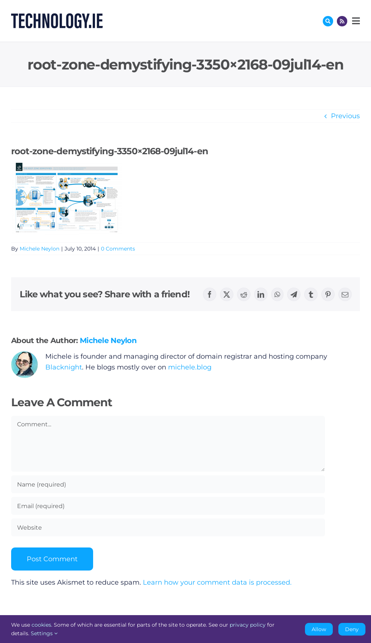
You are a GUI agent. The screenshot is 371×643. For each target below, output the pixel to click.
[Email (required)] (168, 506)
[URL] (168, 527)
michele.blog (189, 367)
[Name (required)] (168, 484)
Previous (345, 116)
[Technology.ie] (57, 17)
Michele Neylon (39, 248)
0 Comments (118, 248)
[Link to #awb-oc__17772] (328, 21)
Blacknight (63, 367)
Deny (352, 629)
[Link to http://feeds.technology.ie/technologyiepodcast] (342, 21)
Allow (319, 629)
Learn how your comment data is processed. (217, 582)
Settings (44, 633)
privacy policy (248, 624)
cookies (41, 624)
